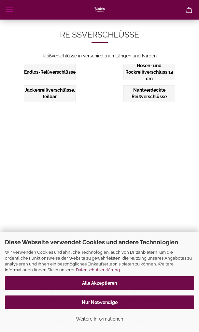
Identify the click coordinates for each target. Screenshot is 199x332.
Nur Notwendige (100, 302)
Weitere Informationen (99, 319)
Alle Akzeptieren (99, 283)
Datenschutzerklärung (98, 269)
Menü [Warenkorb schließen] (9, 9)
